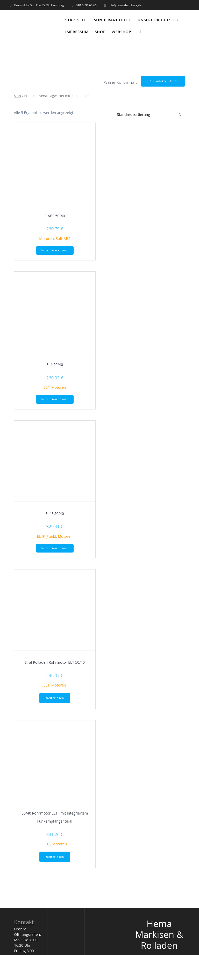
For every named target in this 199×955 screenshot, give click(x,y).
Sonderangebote (113, 19)
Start (17, 95)
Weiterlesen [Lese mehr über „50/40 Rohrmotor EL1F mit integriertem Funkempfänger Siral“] (54, 857)
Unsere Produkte (156, 19)
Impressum (77, 31)
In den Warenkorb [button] (55, 250)
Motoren (46, 238)
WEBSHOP (121, 31)
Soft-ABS (63, 238)
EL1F (46, 843)
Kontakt (24, 922)
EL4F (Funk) (46, 536)
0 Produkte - (163, 81)
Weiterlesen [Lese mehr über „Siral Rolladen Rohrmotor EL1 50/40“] (54, 698)
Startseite (76, 19)
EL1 (46, 685)
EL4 (46, 387)
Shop (100, 31)
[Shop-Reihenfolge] (149, 114)
